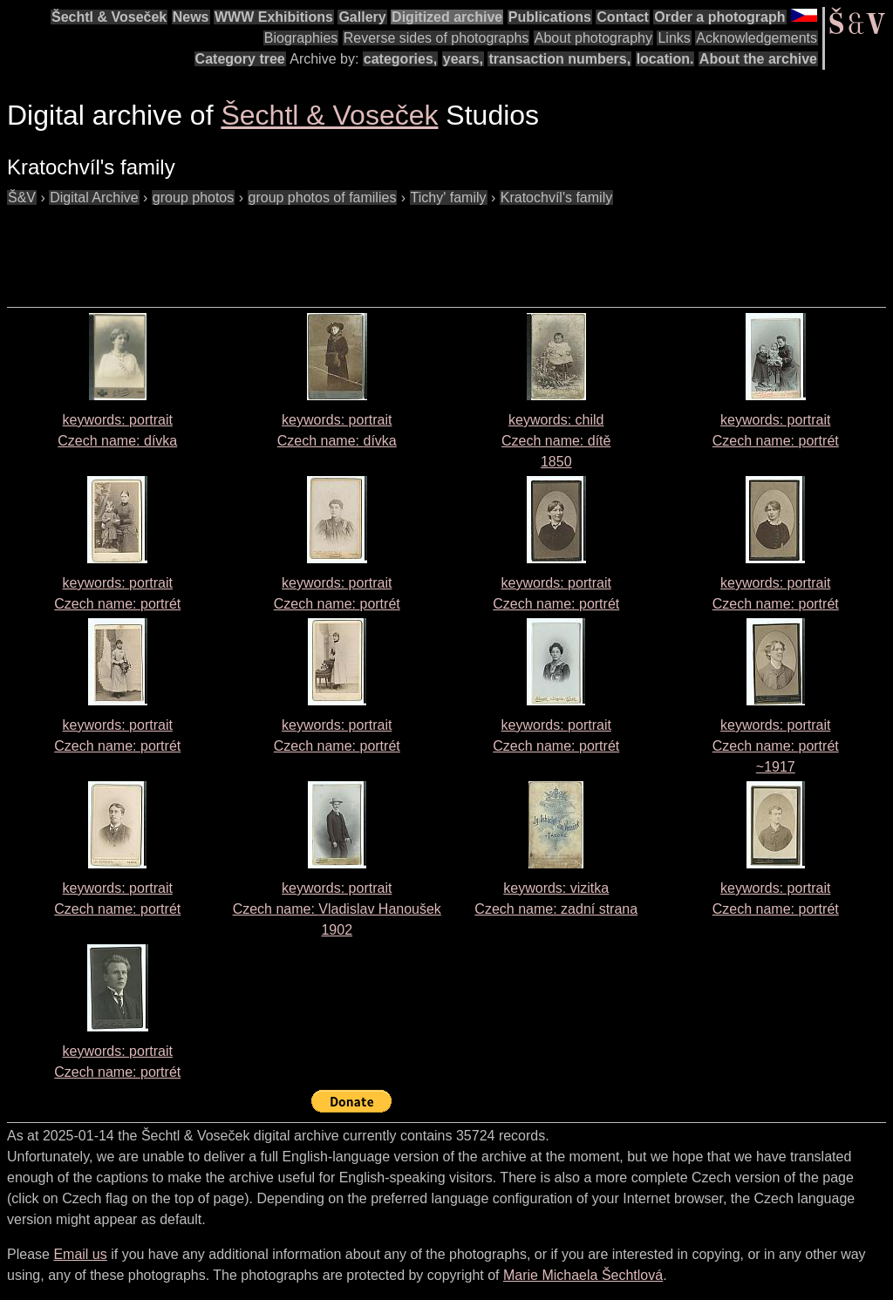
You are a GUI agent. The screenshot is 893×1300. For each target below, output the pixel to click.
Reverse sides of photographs (436, 38)
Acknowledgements (756, 38)
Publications (549, 17)
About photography (593, 38)
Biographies (301, 38)
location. (665, 58)
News (191, 17)
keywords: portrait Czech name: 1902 (337, 909)
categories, (400, 58)
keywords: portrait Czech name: (775, 746)
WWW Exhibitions (274, 17)
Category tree (240, 58)
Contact (622, 17)
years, (463, 58)
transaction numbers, (559, 58)
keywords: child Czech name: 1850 (555, 440)
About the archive (758, 58)
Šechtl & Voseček (109, 17)
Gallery (361, 17)
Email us (79, 1254)
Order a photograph (719, 17)
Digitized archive (447, 17)
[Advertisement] (324, 247)
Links (674, 38)
